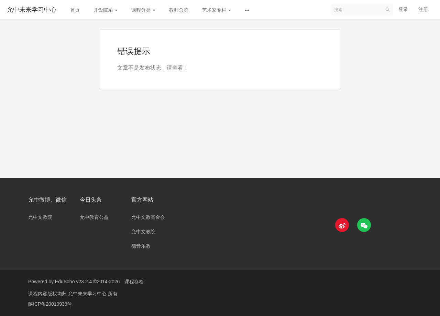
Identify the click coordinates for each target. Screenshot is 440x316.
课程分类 (143, 10)
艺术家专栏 (216, 10)
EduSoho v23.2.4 (73, 281)
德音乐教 (141, 246)
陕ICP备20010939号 (50, 304)
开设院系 (106, 10)
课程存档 (134, 281)
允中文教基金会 (148, 217)
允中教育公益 (94, 217)
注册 (423, 9)
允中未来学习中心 (31, 9)
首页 (75, 10)
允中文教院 (40, 217)
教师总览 (178, 10)
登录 (403, 9)
